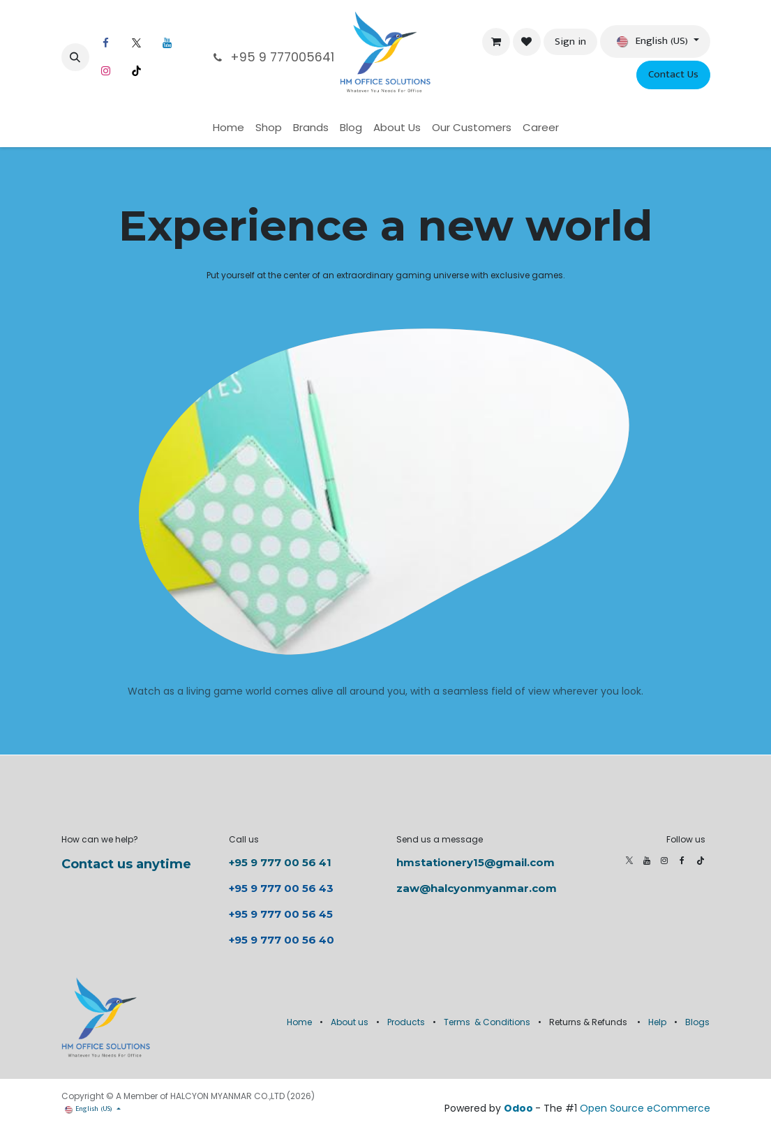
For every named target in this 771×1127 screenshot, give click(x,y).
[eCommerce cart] (496, 42)
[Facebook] (106, 43)
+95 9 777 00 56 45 (281, 914)
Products (406, 1022)
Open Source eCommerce (645, 1108)
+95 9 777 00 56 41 (280, 862)
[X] (137, 43)
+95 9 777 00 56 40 (281, 939)
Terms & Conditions (487, 1022)
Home (299, 1022)
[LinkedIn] (167, 43)
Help (657, 1022)
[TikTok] (137, 71)
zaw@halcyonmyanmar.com (476, 888)
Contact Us (673, 74)
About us (349, 1022)
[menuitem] (228, 128)
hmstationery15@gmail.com (475, 862)
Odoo (519, 1108)
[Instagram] (106, 71)
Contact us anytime (126, 864)
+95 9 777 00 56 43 (282, 888)
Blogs (697, 1022)
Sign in (570, 41)
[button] (75, 57)
